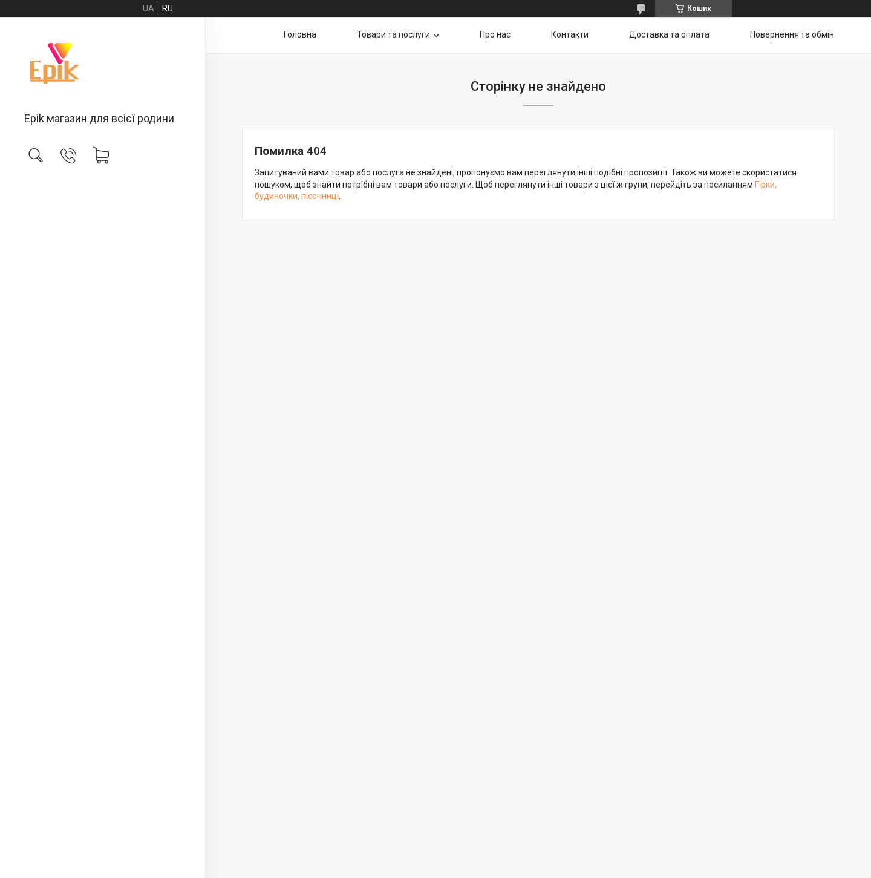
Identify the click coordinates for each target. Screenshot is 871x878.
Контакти (570, 34)
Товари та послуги (393, 34)
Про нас (495, 34)
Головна (300, 34)
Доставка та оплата (669, 34)
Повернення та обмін (792, 34)
